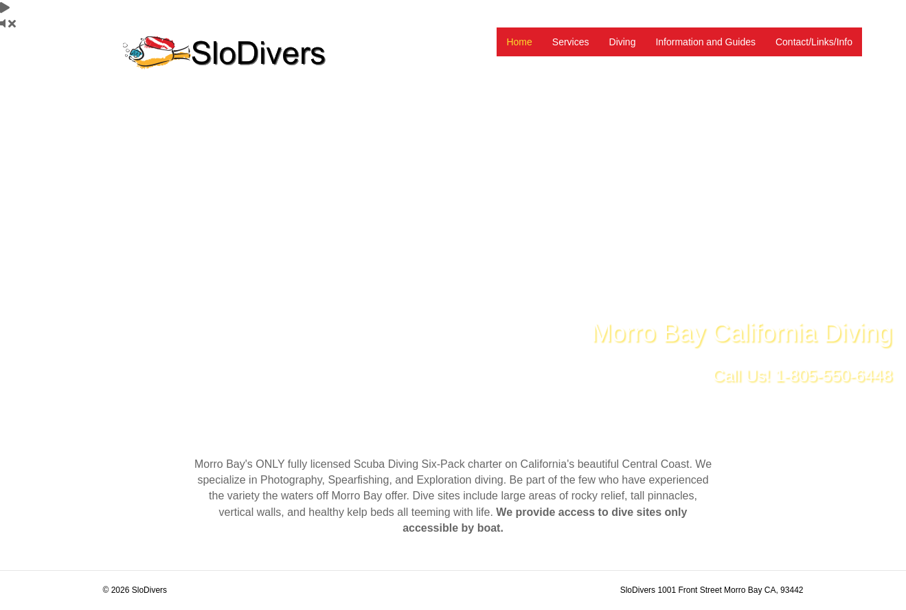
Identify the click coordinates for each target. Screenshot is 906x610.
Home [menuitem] (519, 41)
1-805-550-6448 (833, 375)
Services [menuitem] (570, 41)
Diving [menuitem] (622, 41)
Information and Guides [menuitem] (705, 41)
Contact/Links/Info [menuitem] (813, 41)
